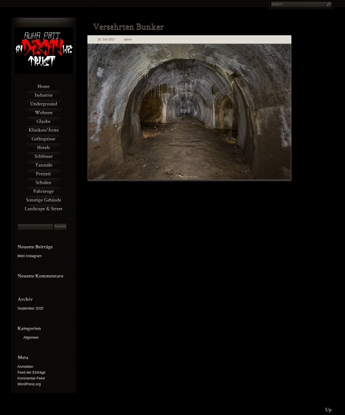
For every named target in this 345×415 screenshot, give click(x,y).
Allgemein (31, 337)
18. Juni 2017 (106, 39)
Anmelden (25, 367)
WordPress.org (29, 384)
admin (128, 39)
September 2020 (30, 308)
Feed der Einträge (31, 372)
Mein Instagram (29, 256)
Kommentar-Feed (31, 378)
